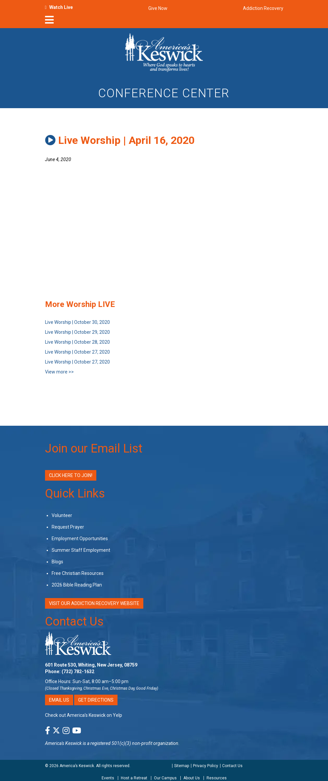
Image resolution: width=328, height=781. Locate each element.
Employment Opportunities (80, 538)
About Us (191, 778)
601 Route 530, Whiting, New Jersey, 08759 (91, 665)
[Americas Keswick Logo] (164, 52)
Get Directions (96, 700)
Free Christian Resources (78, 573)
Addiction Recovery (263, 8)
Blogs (57, 561)
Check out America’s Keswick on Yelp (83, 715)
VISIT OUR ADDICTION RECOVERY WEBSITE (94, 603)
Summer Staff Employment (81, 550)
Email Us (59, 700)
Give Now (157, 8)
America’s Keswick (77, 765)
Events (108, 778)
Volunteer (62, 515)
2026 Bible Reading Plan (77, 584)
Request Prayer (68, 527)
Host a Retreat (134, 778)
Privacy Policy (205, 765)
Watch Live (61, 7)
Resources (217, 778)
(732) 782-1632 (78, 671)
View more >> (59, 371)
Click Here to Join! (70, 475)
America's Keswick (63, 743)
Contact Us (74, 622)
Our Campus (165, 778)
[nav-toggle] (49, 21)
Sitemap (181, 765)
